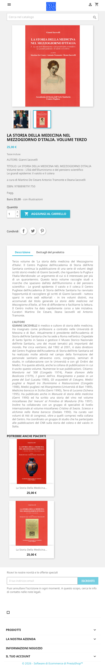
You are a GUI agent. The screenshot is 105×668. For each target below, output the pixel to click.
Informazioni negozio (24, 648)
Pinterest (42, 230)
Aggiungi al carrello (45, 214)
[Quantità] (11, 214)
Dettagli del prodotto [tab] (50, 252)
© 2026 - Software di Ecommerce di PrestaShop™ (52, 663)
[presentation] (37, 603)
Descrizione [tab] (22, 252)
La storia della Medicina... (31, 488)
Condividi (23, 230)
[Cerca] (52, 17)
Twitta (32, 230)
